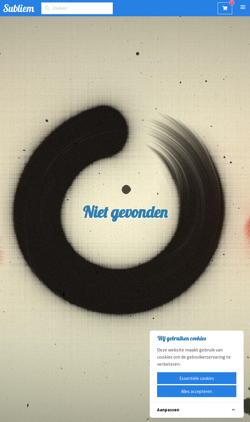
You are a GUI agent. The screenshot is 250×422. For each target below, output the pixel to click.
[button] (242, 7)
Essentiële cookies (196, 378)
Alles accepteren (196, 391)
